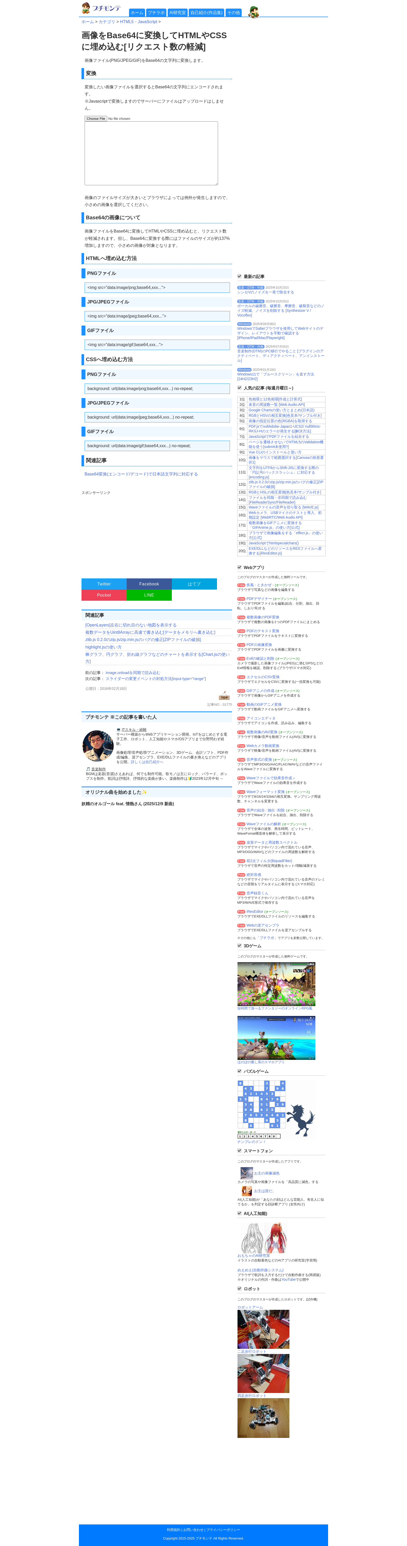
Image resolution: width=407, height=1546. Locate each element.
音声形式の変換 (259, 759)
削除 (281, 810)
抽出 (271, 810)
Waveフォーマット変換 (266, 792)
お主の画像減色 (267, 1173)
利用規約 (173, 1530)
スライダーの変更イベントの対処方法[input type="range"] (156, 678)
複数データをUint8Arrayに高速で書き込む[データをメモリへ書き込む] (150, 632)
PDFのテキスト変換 (263, 631)
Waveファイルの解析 (264, 824)
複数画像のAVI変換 (262, 732)
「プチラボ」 (267, 938)
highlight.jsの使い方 (103, 647)
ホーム (137, 12)
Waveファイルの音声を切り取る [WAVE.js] (283, 507)
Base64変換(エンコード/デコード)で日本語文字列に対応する (141, 474)
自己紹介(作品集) (206, 12)
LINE (149, 595)
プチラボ (156, 12)
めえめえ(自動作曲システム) (260, 1270)
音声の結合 (256, 810)
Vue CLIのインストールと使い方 (275, 452)
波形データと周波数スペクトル (272, 842)
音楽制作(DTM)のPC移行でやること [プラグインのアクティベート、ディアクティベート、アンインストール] (280, 355)
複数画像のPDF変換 (263, 617)
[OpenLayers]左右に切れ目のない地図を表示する (131, 625)
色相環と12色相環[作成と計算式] (275, 399)
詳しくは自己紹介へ (147, 762)
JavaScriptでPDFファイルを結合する (279, 436)
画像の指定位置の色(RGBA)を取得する (280, 421)
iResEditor (255, 911)
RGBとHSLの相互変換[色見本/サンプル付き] (285, 492)
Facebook (149, 584)
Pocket (104, 595)
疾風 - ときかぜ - (260, 585)
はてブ (194, 584)
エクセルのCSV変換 (263, 677)
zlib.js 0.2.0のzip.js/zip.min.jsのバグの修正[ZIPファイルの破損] (143, 639)
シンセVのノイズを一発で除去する (265, 292)
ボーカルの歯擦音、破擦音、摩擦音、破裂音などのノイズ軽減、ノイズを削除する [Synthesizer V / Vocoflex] (280, 310)
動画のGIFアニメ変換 (264, 704)
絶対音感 (254, 875)
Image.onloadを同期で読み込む (133, 672)
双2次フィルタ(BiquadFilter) (269, 861)
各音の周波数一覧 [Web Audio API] (277, 404)
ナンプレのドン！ (251, 1142)
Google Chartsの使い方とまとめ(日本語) (282, 410)
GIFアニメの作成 (260, 691)
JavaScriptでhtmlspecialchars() (274, 543)
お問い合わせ (193, 1530)
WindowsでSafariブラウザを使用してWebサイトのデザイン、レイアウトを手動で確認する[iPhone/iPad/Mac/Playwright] (280, 333)
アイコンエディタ (261, 718)
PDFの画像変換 (259, 645)
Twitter (104, 584)
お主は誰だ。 (265, 1191)
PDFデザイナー (259, 599)
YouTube (288, 1279)
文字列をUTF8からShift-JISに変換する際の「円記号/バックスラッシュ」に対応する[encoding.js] (284, 472)
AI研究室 (177, 12)
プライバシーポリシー (223, 1530)
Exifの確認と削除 (260, 658)
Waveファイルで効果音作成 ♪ (271, 778)
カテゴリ (107, 21)
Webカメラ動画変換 (263, 746)
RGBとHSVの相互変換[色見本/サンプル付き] (285, 415)
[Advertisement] (156, 532)
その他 (233, 12)
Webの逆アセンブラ (263, 925)
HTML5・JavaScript (138, 21)
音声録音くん (257, 893)
